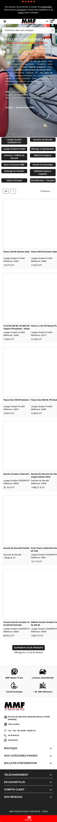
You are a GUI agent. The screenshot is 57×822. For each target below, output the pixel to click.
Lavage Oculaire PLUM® (14, 149)
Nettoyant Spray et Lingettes (42, 172)
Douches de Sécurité (42, 139)
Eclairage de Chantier (14, 171)
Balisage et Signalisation (42, 149)
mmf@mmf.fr (13, 740)
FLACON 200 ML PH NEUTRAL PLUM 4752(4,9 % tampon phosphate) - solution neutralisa (25, 327)
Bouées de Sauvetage (43, 165)
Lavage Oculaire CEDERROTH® (14, 141)
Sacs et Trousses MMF (14, 165)
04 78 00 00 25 (13, 735)
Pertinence (46, 191)
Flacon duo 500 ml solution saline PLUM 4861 (24, 400)
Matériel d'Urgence (42, 155)
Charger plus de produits (28, 648)
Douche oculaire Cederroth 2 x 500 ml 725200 (24, 474)
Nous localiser (12, 724)
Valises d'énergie (14, 180)
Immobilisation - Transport (43, 180)
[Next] (13, 191)
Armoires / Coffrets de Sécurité (14, 156)
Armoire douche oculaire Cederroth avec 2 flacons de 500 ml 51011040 (27, 623)
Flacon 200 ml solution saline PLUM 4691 (22, 252)
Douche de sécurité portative (17, 548)
